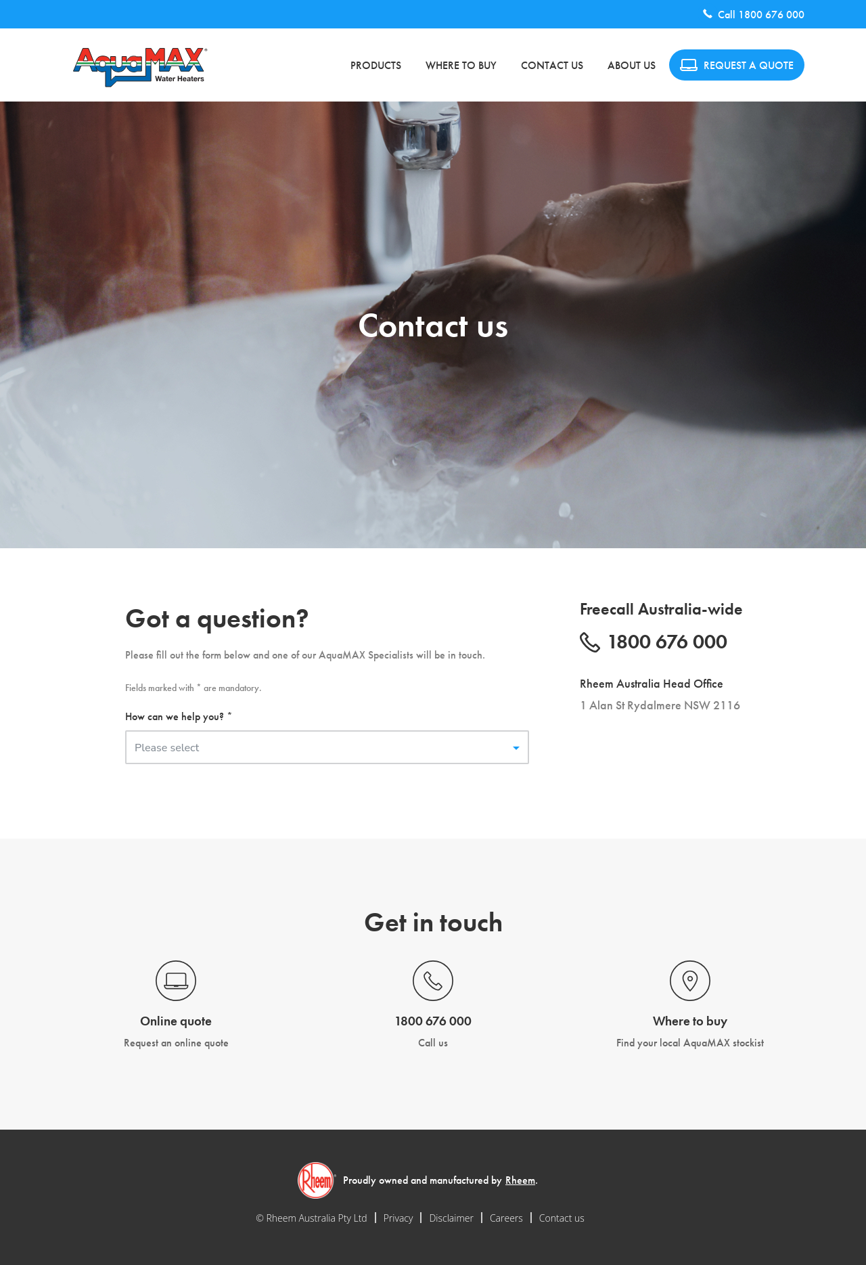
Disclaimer (451, 1218)
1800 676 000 (771, 14)
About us (632, 65)
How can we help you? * (179, 716)
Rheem (520, 1180)
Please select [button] (167, 747)
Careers (506, 1218)
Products (375, 65)
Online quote (176, 1021)
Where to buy (461, 65)
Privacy (398, 1218)
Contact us (552, 65)
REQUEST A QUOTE (737, 65)
